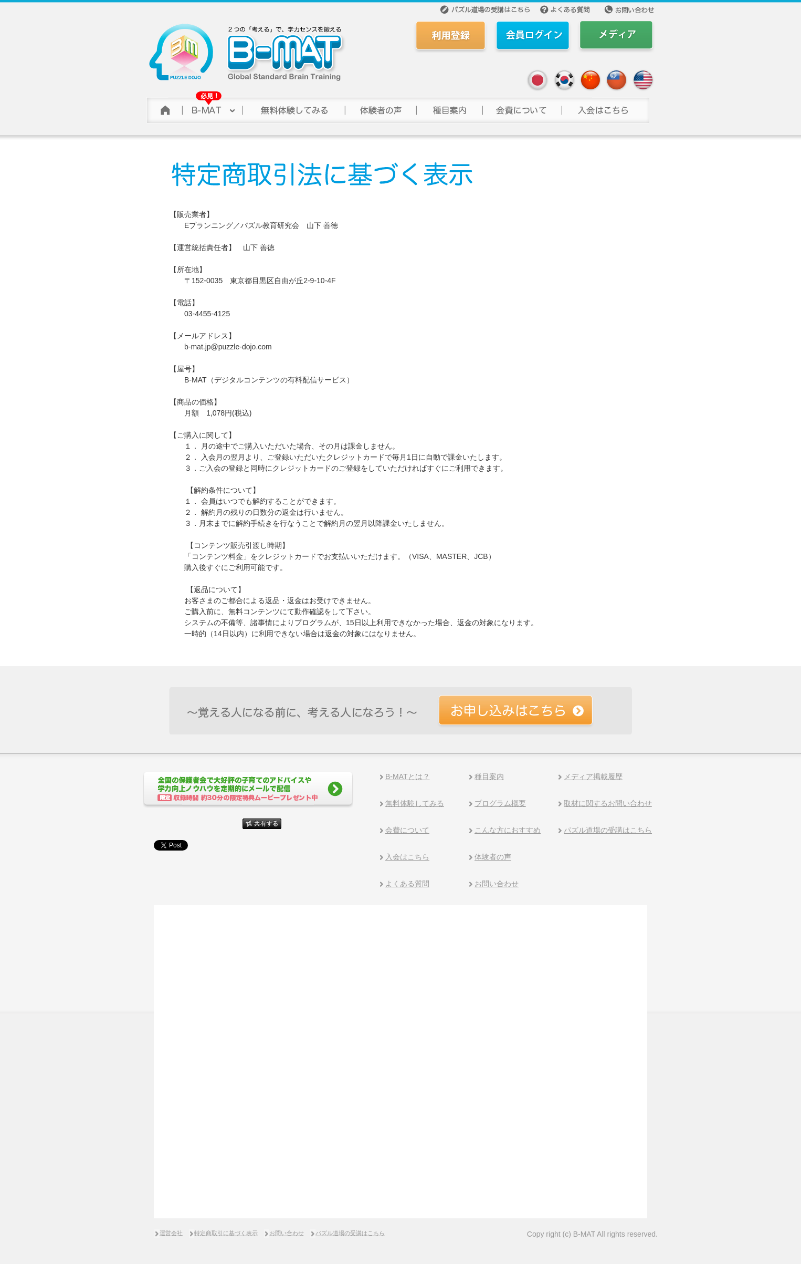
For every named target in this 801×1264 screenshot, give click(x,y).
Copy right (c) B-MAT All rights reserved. (592, 1234)
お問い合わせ (497, 883)
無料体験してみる (414, 803)
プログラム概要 (500, 803)
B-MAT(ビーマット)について (212, 107)
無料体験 (293, 107)
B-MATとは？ (407, 776)
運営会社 (171, 1233)
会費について (521, 107)
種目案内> (449, 107)
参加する (605, 107)
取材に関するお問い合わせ (608, 803)
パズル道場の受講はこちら (608, 830)
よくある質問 (407, 883)
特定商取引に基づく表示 (226, 1233)
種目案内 (489, 776)
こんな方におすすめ (508, 830)
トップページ (164, 107)
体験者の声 (380, 107)
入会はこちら (407, 857)
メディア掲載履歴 (593, 776)
